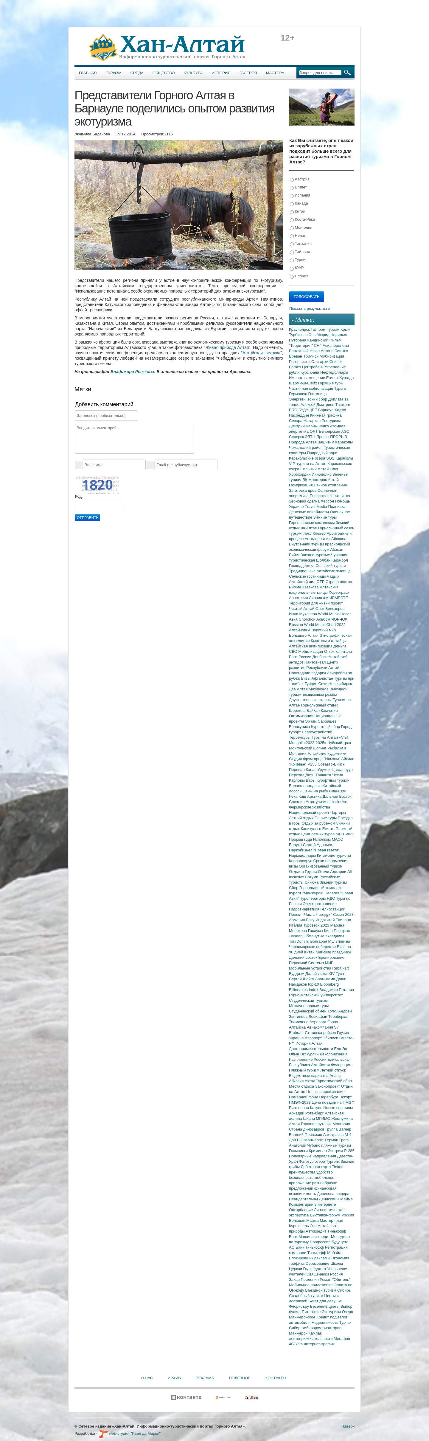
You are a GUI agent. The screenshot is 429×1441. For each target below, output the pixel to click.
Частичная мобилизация (311, 388)
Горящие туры (330, 383)
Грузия (343, 1032)
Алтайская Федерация (331, 1065)
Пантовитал (315, 662)
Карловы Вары (303, 780)
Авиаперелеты (336, 345)
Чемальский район (306, 447)
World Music (329, 614)
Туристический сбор (334, 1081)
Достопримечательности (311, 1048)
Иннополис (322, 474)
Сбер (294, 887)
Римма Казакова (304, 587)
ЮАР (297, 267)
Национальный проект (309, 812)
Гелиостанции (332, 909)
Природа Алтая (303, 442)
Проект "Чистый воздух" (311, 914)
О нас (147, 1378)
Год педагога (315, 1269)
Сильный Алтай (315, 469)
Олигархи (320, 361)
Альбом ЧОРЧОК (331, 619)
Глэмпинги (299, 1150)
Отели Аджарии (332, 871)
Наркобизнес (301, 850)
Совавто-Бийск (331, 764)
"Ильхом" (332, 759)
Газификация (301, 485)
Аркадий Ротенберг (307, 1113)
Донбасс (321, 657)
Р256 (312, 764)
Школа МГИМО (317, 1118)
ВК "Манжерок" (311, 1140)
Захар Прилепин (304, 1279)
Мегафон (342, 1338)
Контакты (275, 1378)
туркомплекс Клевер (308, 533)
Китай (297, 211)
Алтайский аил (303, 581)
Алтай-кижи (300, 630)
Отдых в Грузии (303, 871)
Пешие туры (326, 818)
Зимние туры (325, 517)
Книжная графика (326, 415)
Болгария (319, 941)
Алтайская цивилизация (311, 646)
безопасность (301, 1177)
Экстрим (336, 1150)
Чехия (337, 775)
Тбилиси (311, 356)
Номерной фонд (304, 1097)
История (221, 73)
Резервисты (300, 361)
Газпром (319, 329)
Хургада (346, 377)
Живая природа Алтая (227, 347)
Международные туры (309, 1006)
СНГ (318, 345)
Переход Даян (302, 775)
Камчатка (329, 710)
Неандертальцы (304, 1199)
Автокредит (316, 1231)
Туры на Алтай (325, 737)
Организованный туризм (321, 866)
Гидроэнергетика (304, 909)
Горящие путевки (316, 1124)
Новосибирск (340, 683)
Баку (310, 920)
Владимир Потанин (336, 989)
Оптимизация (301, 716)
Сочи (323, 683)
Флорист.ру (299, 1306)
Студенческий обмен (308, 1011)
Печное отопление (330, 485)
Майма (346, 1199)
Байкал (314, 710)
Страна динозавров (307, 1129)
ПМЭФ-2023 (300, 1102)
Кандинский (318, 340)
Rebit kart (340, 968)
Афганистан (322, 678)
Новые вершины (338, 1108)
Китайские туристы (334, 855)
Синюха (312, 882)
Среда (137, 73)
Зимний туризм (333, 882)
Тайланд (300, 251)
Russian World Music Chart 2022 (317, 624)
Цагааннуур (342, 769)
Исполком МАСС (328, 839)
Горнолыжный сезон (336, 528)
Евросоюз (319, 496)
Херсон (328, 501)
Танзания (301, 243)
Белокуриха (300, 726)
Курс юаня (310, 372)
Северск (297, 437)
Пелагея (332, 893)
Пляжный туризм (305, 1070)
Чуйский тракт (340, 742)
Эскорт (345, 1097)
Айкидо (348, 759)
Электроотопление (319, 904)
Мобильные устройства (310, 968)
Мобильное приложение (311, 1285)
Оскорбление (301, 1209)
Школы (336, 1263)
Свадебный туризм (306, 1295)
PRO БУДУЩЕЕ (303, 410)
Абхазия (297, 1081)
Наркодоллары (303, 855)
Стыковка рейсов (321, 1032)
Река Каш (298, 796)
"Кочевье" (298, 764)
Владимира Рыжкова (132, 371)
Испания (300, 195)
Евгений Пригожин (306, 1134)
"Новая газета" (326, 850)
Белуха (296, 844)
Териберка (337, 1016)
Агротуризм (316, 802)
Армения (297, 920)
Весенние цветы (325, 1306)
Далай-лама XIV (320, 973)
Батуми (312, 877)
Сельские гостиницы (308, 576)
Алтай (333, 479)
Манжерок (298, 1333)
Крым (345, 329)
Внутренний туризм (307, 544)
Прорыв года (301, 839)
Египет (298, 187)
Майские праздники (333, 952)
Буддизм (297, 973)
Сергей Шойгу (302, 979)
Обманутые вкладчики (324, 936)
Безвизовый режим (319, 694)
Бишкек (341, 351)
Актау (310, 1081)
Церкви (296, 1269)
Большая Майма (304, 1220)
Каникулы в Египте (318, 828)
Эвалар (296, 936)
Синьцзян (337, 791)
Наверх (348, 1426)
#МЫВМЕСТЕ (335, 598)
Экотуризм (332, 1311)
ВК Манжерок (315, 479)
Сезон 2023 (343, 914)
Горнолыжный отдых (319, 705)
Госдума (316, 930)
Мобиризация (332, 356)
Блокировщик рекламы (310, 1258)
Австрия (300, 179)
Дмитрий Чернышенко (309, 426)
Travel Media (316, 506)
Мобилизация (311, 651)
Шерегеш (298, 710)
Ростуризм (331, 420)
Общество (164, 73)
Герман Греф (337, 1140)
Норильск (339, 335)
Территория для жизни (310, 603)
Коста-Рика (302, 219)
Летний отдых (302, 818)
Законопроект (328, 1086)
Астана (328, 351)
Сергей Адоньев (317, 844)
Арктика (315, 796)
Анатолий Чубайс (305, 1145)
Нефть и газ (339, 496)
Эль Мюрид (319, 335)
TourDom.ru (299, 941)
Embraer (297, 1032)
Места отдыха (302, 1086)
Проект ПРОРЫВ (331, 437)
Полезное (239, 1378)
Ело (338, 1048)
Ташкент (343, 404)
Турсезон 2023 (316, 925)
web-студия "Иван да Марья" (130, 1433)
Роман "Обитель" (335, 1279)
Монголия (301, 227)
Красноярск (300, 329)
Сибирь (344, 1290)
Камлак (314, 1333)
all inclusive (337, 802)
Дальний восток (303, 957)
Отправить (87, 518)
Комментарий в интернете (312, 1204)
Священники (318, 1274)
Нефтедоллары (334, 372)
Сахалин (297, 802)
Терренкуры (300, 737)
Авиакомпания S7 (323, 1027)
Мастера (275, 73)
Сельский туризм (330, 565)
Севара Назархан (305, 420)
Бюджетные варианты (309, 1075)
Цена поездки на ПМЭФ (333, 1102)
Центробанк (313, 367)
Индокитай (325, 920)
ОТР (321, 581)
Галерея (248, 73)
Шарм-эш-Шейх (303, 383)
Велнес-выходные (306, 785)
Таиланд (343, 920)
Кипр (329, 930)
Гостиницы (317, 394)
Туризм (114, 73)
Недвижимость (325, 1322)
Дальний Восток (337, 796)
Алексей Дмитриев (318, 404)
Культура (193, 73)
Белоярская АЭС (334, 431)
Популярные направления (313, 1156)
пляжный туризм (336, 1145)
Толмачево (299, 1022)
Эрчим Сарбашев (320, 721)
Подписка (336, 506)
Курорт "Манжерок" (306, 893)
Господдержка (302, 565)
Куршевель (299, 1226)
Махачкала (319, 689)
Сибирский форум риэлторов (315, 1328)
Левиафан (318, 1016)
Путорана (298, 340)
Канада (299, 203)
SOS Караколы (339, 458)
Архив (174, 1378)
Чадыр (333, 576)
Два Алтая (299, 689)
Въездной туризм (321, 1290)
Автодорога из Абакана (325, 538)
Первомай (298, 963)
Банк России (301, 657)
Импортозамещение (307, 377)
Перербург (329, 1097)
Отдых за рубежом (318, 823)
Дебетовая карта (316, 1167)
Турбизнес (299, 335)
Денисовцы (330, 1199)
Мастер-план (331, 1220)
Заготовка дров (303, 490)
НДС (331, 898)
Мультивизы (339, 941)
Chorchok (307, 619)
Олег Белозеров (330, 608)
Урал (294, 1161)
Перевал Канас (303, 769)
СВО (293, 651)
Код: (79, 496)
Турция (298, 259)
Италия (296, 925)
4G (292, 1344)
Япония (299, 276)
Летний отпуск (333, 1070)
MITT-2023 (345, 834)
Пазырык (342, 930)
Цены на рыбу (316, 791)
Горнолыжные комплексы (312, 522)
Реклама (205, 1378)
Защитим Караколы (335, 442)
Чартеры (338, 812)
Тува (340, 973)
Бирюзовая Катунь (306, 1108)
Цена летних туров (318, 834)
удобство (324, 1172)
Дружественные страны (311, 700)
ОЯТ (314, 431)
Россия (336, 1274)
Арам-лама (325, 979)
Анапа (335, 1075)
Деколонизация (333, 1054)
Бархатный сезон (305, 351)
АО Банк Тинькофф (307, 1247)
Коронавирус (301, 861)
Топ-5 (332, 1011)
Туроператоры (313, 898)
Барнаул (326, 410)
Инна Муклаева (303, 614)
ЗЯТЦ (310, 437)
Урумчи (325, 769)
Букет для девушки (325, 1301)
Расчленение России (308, 1059)
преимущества (302, 1172)
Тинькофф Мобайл (324, 1252)
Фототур (307, 1161)
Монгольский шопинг (308, 748)
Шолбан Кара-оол (332, 560)
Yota (299, 1344)
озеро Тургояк (328, 1161)
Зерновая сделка (305, 501)
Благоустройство (317, 732)
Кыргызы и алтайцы (328, 640)
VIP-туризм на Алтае (308, 463)
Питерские (312, 1311)
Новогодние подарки (308, 673)
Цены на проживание (325, 1091)
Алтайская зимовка (261, 352)
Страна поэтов (339, 581)
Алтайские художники (327, 753)
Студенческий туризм (308, 1000)
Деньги (339, 646)
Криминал (318, 1150)
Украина (297, 1038)
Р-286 (349, 1150)
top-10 (314, 984)
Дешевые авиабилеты (309, 512)
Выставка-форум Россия (332, 1215)
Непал (298, 235)
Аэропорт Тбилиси (322, 1038)
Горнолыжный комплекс (320, 887)
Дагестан (345, 1156)
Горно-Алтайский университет (316, 995)
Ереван (296, 356)
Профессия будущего (329, 1242)
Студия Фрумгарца (306, 759)
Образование (317, 1263)
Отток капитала (338, 651)
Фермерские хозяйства (309, 807)
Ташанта (323, 775)
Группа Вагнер (338, 1129)
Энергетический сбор (308, 399)
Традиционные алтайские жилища (320, 571)
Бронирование (331, 957)
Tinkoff (337, 1167)
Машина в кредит (315, 1236)
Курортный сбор (326, 726)
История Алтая (309, 1043)
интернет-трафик (319, 1344)
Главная (88, 73)
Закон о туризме (316, 555)
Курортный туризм (333, 780)
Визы (306, 678)
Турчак (345, 1322)
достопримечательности (311, 1338)
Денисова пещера (333, 1193)
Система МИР (321, 963)
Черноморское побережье (313, 946)
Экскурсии (310, 1054)
